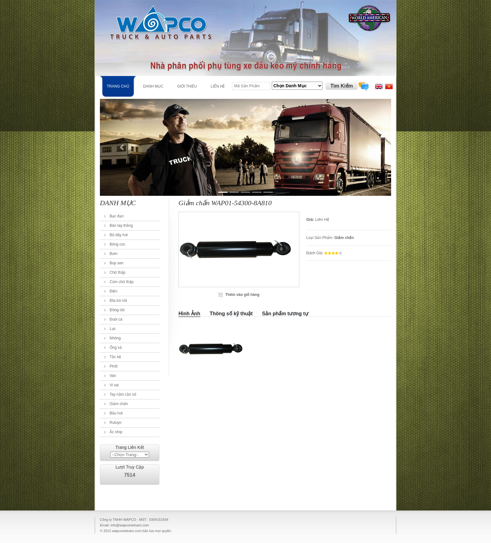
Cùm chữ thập (121, 282)
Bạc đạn (117, 216)
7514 (129, 475)
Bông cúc (117, 244)
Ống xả (116, 347)
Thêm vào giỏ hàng (242, 294)
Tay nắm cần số (123, 394)
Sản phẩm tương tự (285, 313)
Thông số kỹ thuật (231, 313)
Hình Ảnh (189, 313)
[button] (122, 147)
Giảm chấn (119, 404)
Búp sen (116, 263)
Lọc (113, 329)
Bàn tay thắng (121, 225)
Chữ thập (117, 272)
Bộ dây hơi (118, 235)
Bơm (113, 253)
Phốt (113, 366)
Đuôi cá (116, 319)
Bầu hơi (116, 413)
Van (113, 375)
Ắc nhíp (116, 432)
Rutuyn (115, 422)
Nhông (115, 338)
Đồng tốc (117, 310)
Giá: (310, 219)
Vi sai (114, 385)
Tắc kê (115, 357)
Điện (113, 291)
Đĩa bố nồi (118, 300)
